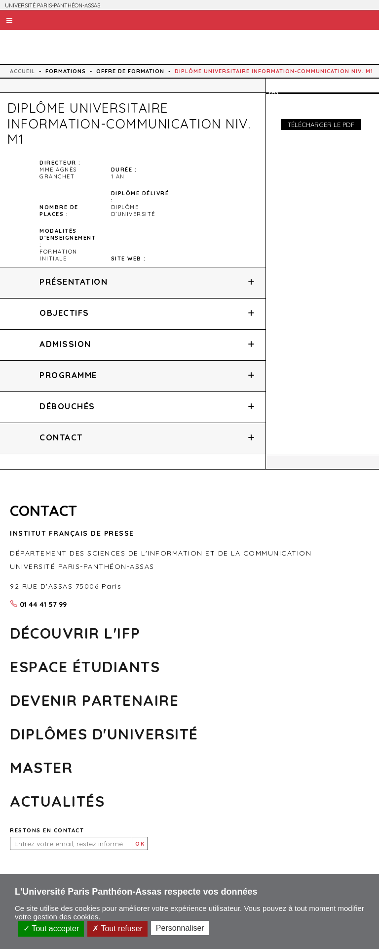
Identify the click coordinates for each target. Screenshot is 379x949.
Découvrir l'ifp (75, 633)
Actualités (57, 801)
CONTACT (43, 510)
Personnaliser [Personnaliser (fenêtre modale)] (180, 928)
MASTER (41, 767)
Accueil (22, 71)
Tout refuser (117, 928)
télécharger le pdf (321, 125)
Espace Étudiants (85, 666)
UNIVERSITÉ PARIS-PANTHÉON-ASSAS (52, 5)
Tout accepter (51, 928)
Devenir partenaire (94, 700)
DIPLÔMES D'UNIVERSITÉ (104, 734)
